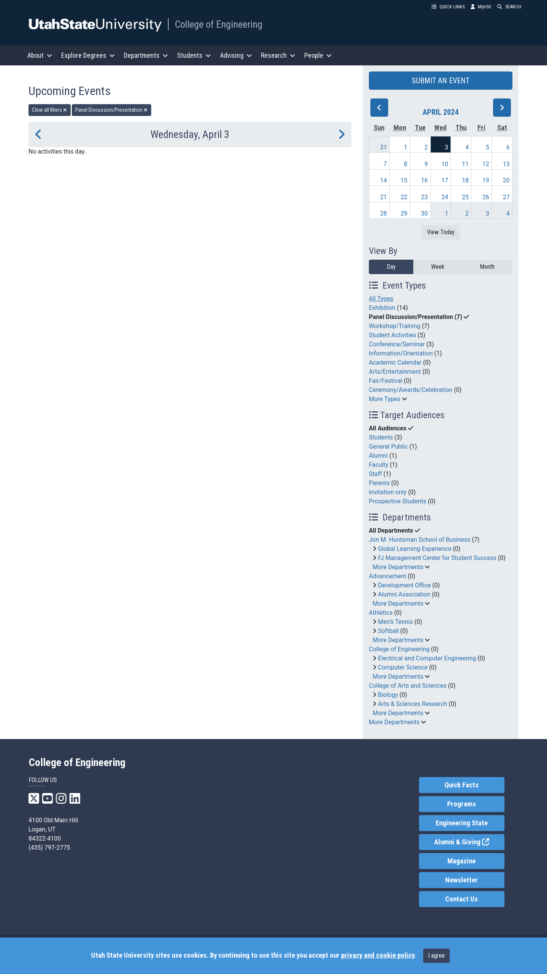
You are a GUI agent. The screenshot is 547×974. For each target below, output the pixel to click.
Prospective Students (397, 501)
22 (403, 197)
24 (444, 197)
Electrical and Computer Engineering (427, 658)
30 (424, 213)
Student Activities (392, 335)
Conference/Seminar (397, 344)
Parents (379, 483)
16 (424, 180)
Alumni (378, 455)
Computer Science (402, 667)
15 (403, 180)
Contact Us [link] (461, 899)
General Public (388, 446)
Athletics (380, 612)
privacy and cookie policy (377, 955)
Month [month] (487, 266)
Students (381, 437)
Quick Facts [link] (461, 785)
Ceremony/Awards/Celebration (410, 389)
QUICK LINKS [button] (448, 7)
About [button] (39, 55)
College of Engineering (218, 24)
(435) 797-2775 (49, 847)
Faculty (378, 464)
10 (444, 164)
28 (383, 213)
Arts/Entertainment (395, 371)
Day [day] (391, 266)
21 (383, 197)
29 (403, 213)
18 (465, 180)
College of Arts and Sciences (407, 685)
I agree (436, 955)
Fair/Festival (385, 380)
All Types (381, 298)
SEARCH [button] (509, 7)
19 (485, 180)
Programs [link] (461, 804)
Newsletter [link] (461, 880)
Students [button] (194, 55)
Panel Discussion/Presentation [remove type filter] (111, 110)
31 (383, 147)
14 (383, 180)
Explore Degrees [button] (88, 55)
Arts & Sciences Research (412, 703)
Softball (388, 631)
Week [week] (437, 266)
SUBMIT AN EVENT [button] (441, 80)
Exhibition (382, 307)
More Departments (398, 567)
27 (506, 197)
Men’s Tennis (395, 621)
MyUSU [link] (481, 7)
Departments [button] (146, 55)
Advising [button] (236, 55)
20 (506, 180)
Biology (388, 694)
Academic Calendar (395, 362)
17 (444, 180)
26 (485, 197)
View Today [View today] (441, 232)
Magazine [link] (461, 861)
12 (485, 164)
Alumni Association (404, 594)
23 (424, 197)
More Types (384, 399)
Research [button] (278, 55)
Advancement (387, 576)
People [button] (318, 55)
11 (465, 164)
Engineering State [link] (462, 823)
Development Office (404, 585)
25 (465, 197)
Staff (375, 473)
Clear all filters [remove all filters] (49, 110)
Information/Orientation (401, 353)
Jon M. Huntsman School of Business (419, 539)
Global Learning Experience (414, 548)
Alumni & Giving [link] (469, 841)
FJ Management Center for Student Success (437, 558)
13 (506, 164)
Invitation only (387, 492)
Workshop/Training (395, 326)
